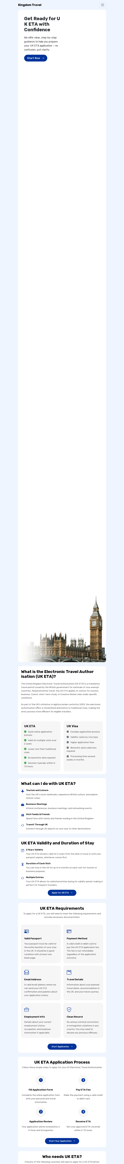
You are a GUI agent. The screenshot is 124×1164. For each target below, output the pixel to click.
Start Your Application (62, 1141)
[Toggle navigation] (102, 4)
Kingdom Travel (29, 5)
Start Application (62, 1046)
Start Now (35, 58)
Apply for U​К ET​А (62, 893)
